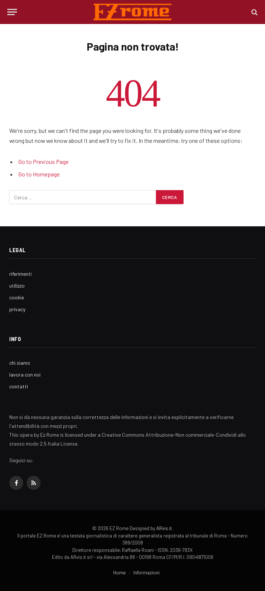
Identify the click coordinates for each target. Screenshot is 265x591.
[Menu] (12, 12)
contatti (18, 386)
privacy (17, 309)
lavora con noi (25, 374)
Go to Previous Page (43, 161)
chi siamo (19, 363)
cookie (16, 297)
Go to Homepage (39, 174)
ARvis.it (164, 528)
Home (119, 572)
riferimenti (20, 274)
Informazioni (146, 572)
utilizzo (17, 285)
